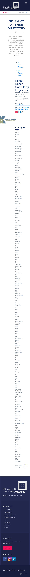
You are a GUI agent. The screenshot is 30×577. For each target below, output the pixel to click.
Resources (7, 525)
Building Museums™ (10, 517)
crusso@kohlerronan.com (22, 105)
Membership (8, 512)
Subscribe (7, 548)
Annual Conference (9, 515)
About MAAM (8, 510)
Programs (7, 522)
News (6, 520)
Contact (6, 527)
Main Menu (7, 13)
